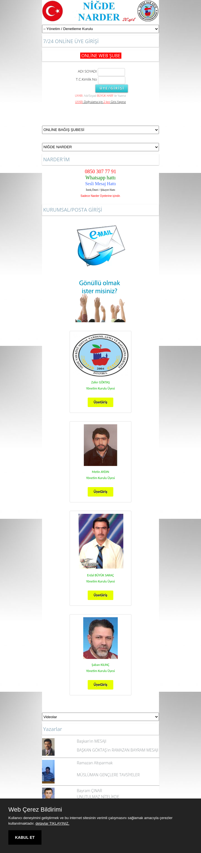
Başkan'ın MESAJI (91, 741)
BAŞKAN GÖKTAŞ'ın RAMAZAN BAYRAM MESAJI (117, 750)
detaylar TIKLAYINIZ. (53, 823)
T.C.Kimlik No (86, 79)
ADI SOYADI (86, 71)
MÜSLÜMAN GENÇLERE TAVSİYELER (108, 774)
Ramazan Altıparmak (94, 762)
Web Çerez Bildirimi (35, 809)
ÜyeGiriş (100, 402)
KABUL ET (25, 837)
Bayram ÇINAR (89, 790)
